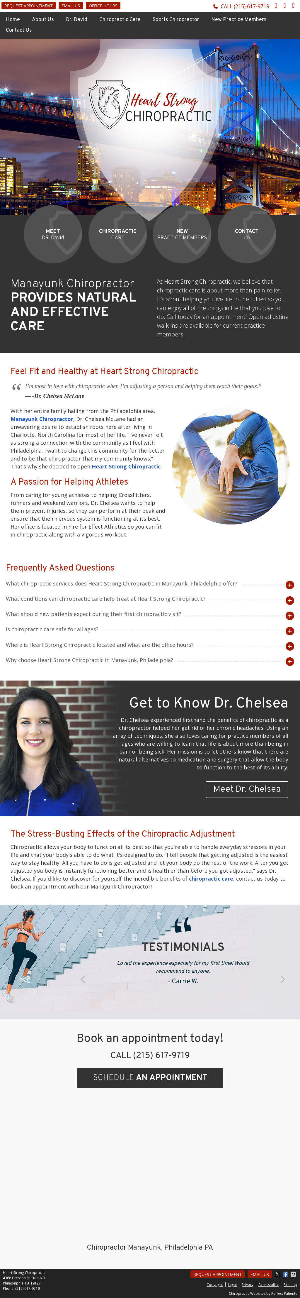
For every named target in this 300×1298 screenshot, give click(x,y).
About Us (43, 19)
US (247, 234)
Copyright (215, 1284)
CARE (118, 234)
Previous (83, 979)
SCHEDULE (150, 1078)
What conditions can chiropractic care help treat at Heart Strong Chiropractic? (106, 598)
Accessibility (268, 1284)
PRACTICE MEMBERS (182, 234)
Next (282, 979)
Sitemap (290, 1284)
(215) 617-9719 (251, 6)
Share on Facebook (286, 1274)
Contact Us (19, 30)
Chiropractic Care (120, 19)
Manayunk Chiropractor (42, 418)
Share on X (278, 1274)
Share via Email (294, 1274)
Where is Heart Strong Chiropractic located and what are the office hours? (100, 644)
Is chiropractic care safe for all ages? (52, 629)
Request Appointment (28, 6)
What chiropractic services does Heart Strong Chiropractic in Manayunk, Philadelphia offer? (121, 583)
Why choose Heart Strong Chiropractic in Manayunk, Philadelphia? (89, 660)
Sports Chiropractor (176, 19)
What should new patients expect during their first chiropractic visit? (93, 613)
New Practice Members (239, 19)
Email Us (71, 6)
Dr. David (76, 19)
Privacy (247, 1284)
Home (13, 19)
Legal (232, 1284)
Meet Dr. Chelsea (247, 789)
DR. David (53, 234)
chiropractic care (211, 878)
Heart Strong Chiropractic (126, 466)
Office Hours (103, 6)
